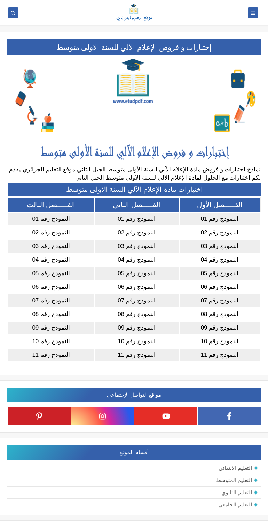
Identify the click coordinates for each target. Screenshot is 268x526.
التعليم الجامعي (235, 505)
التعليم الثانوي (236, 492)
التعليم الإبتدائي (235, 468)
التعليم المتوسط (234, 480)
